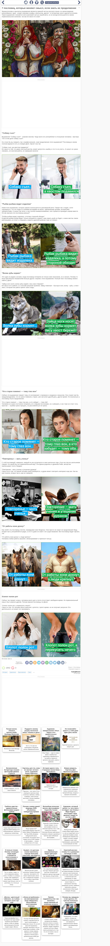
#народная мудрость (74, 669)
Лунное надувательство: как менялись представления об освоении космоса (51, 900)
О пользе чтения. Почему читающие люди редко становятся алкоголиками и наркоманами (12, 854)
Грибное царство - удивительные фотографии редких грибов (11, 809)
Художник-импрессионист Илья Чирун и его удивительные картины (51, 732)
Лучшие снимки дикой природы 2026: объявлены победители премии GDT (31, 810)
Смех (29, 672)
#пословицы (76, 667)
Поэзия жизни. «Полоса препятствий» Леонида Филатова (11, 731)
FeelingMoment (75, 671)
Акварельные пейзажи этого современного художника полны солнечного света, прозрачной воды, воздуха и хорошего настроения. (71, 791)
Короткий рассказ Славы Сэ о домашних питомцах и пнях (70, 851)
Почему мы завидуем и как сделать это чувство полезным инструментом (70, 899)
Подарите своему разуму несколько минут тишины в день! (31, 730)
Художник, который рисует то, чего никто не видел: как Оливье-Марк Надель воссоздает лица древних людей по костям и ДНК (70, 812)
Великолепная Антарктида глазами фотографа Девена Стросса (11, 770)
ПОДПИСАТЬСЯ (52, 2)
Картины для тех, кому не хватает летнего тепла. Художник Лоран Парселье (31, 770)
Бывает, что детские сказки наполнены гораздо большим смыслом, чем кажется (31, 852)
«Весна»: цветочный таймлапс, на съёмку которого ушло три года (12, 899)
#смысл (70, 667)
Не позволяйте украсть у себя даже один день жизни (70, 730)
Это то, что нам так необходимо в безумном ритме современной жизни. (31, 747)
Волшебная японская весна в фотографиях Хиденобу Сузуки (51, 808)
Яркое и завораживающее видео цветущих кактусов (51, 852)
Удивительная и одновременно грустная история (51, 786)
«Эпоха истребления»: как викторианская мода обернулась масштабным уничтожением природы (31, 901)
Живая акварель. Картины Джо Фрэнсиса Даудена (70, 769)
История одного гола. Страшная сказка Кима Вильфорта (50, 769)
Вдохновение (22, 672)
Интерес (5, 672)
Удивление (13, 672)
